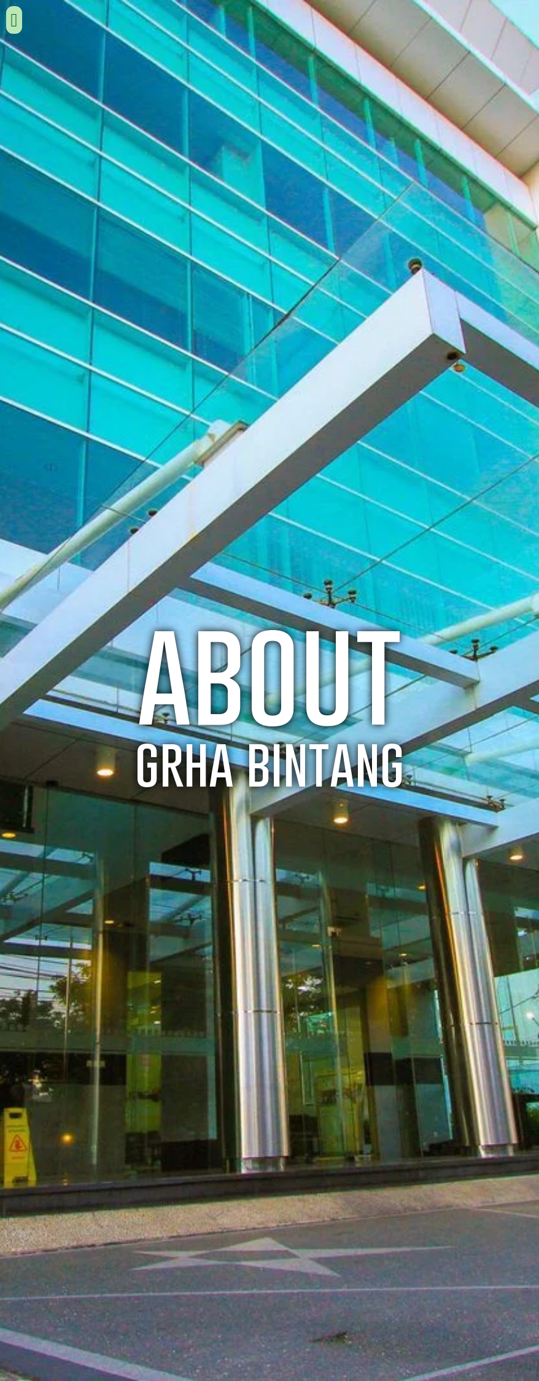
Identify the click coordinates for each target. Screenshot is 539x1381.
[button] (14, 20)
